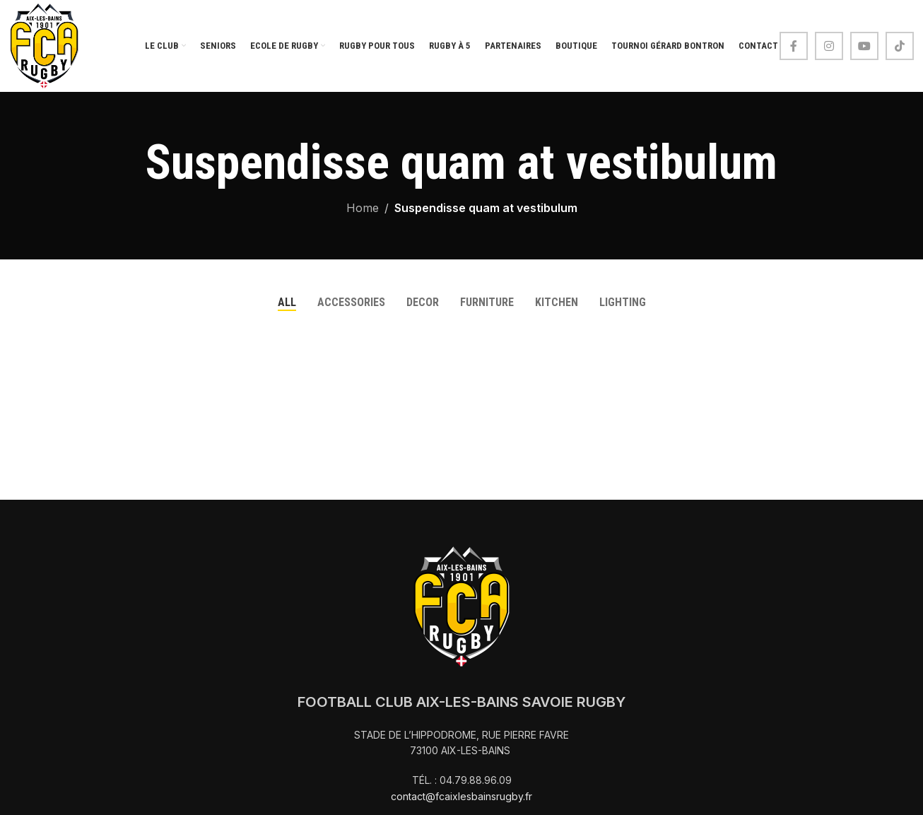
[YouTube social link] (864, 46)
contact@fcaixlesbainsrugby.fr (461, 796)
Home (362, 208)
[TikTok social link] (900, 46)
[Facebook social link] (794, 46)
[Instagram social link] (829, 46)
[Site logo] (44, 44)
